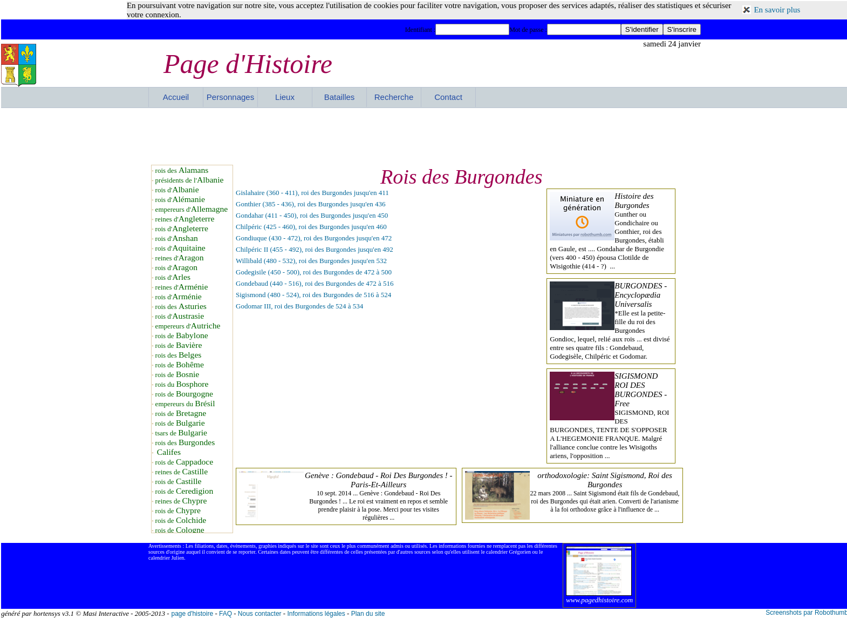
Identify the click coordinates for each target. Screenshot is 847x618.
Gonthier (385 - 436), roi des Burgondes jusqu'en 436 (311, 204)
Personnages (230, 97)
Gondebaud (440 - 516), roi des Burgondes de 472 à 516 (315, 283)
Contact (448, 97)
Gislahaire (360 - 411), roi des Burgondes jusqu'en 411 (312, 193)
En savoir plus (777, 9)
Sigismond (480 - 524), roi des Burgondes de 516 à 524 (313, 295)
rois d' (177, 190)
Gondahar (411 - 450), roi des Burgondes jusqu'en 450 (312, 215)
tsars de (181, 433)
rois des (182, 170)
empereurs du (185, 404)
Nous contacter (260, 613)
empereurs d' (191, 209)
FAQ (225, 613)
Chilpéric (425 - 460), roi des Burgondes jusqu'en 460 (311, 227)
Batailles (339, 97)
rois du (182, 384)
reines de (181, 472)
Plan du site (368, 613)
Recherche (394, 97)
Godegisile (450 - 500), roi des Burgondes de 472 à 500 (314, 272)
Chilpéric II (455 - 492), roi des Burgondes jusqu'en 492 (314, 249)
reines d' (185, 219)
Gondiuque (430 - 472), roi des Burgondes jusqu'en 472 (314, 238)
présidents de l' (189, 180)
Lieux (285, 97)
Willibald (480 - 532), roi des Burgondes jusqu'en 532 (311, 261)
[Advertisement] (424, 135)
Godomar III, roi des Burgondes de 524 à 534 (299, 306)
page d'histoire (192, 613)
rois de (181, 336)
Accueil (176, 97)
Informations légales (316, 613)
